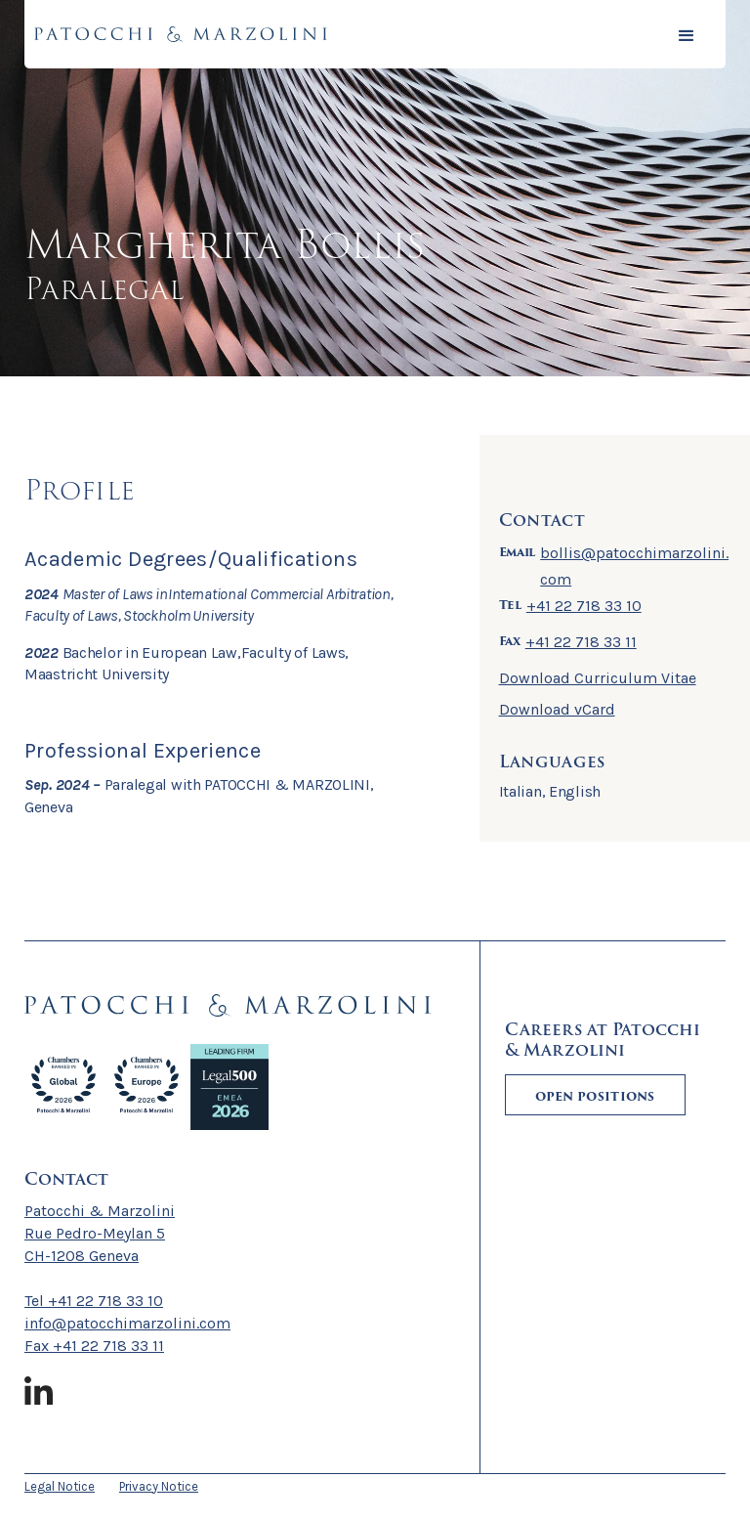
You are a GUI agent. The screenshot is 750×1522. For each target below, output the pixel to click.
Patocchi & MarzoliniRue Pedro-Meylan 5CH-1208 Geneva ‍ (99, 1233)
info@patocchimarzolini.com (127, 1323)
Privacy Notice (158, 1486)
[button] (686, 34)
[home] (180, 34)
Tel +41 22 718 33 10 (93, 1300)
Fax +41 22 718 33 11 (94, 1345)
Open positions (595, 1096)
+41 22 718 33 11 (581, 641)
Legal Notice (59, 1486)
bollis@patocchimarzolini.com (634, 566)
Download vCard (557, 709)
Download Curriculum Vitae (597, 678)
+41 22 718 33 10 (584, 605)
